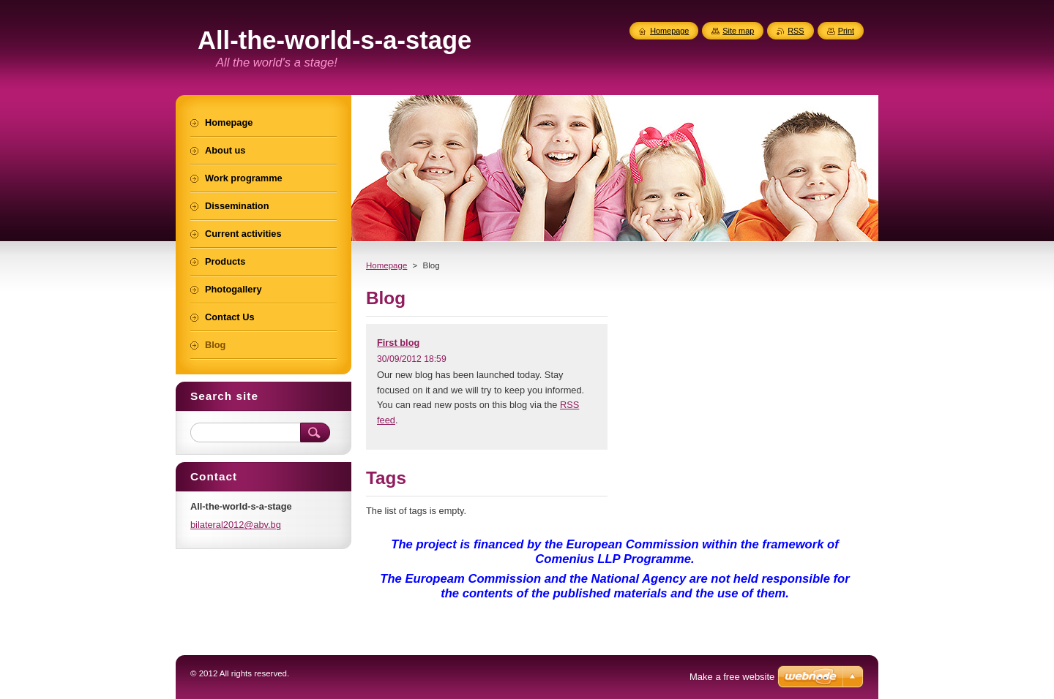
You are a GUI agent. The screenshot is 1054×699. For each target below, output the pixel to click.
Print (846, 30)
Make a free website (731, 676)
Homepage (386, 265)
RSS (796, 30)
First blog (398, 342)
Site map (738, 30)
